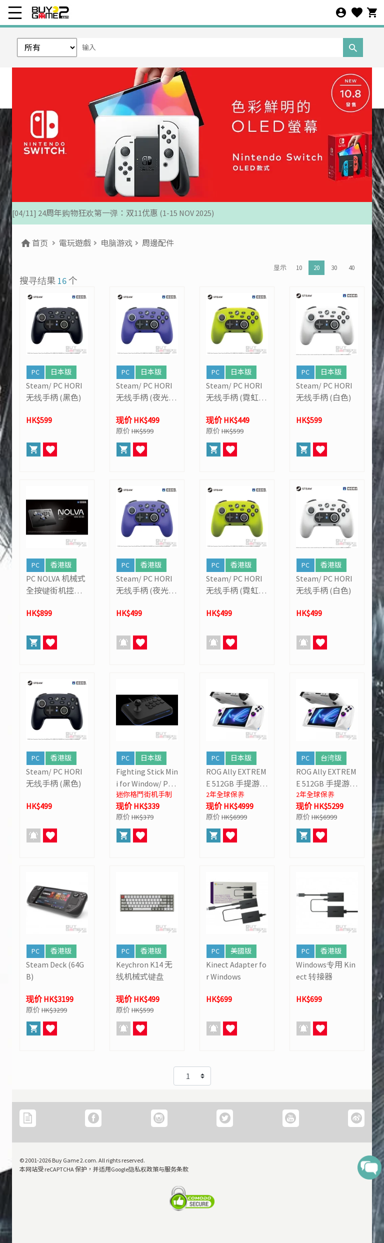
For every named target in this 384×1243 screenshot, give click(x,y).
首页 (34, 243)
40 (351, 268)
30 (334, 268)
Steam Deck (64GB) (55, 971)
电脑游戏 (116, 243)
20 (317, 268)
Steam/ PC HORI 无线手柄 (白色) (324, 391)
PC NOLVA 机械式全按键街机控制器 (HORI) (56, 585)
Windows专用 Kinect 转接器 (326, 971)
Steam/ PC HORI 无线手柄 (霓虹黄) (234, 392)
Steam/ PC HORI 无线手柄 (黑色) (54, 391)
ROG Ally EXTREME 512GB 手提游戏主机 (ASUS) (237, 778)
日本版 (61, 372)
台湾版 (331, 758)
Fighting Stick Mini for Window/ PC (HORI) (147, 778)
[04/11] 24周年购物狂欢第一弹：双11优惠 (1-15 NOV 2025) (113, 213)
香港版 (61, 565)
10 (299, 268)
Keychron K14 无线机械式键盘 (144, 971)
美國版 (241, 951)
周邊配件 (158, 243)
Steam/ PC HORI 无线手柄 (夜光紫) (144, 392)
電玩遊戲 (75, 243)
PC (36, 372)
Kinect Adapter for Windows (236, 971)
